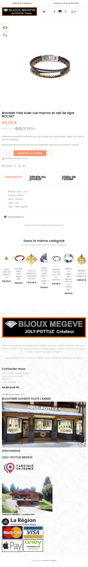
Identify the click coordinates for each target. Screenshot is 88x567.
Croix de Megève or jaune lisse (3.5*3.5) (31, 274)
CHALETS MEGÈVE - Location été (18, 514)
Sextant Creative (49, 560)
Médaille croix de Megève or (81, 273)
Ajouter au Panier (30, 153)
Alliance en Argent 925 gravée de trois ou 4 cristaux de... (68, 279)
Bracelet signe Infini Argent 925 (18, 273)
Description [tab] (14, 177)
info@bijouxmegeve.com (13, 394)
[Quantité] (7, 153)
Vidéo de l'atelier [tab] (69, 178)
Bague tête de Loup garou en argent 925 (44, 276)
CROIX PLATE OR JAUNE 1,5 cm (6, 273)
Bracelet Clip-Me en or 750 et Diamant (56, 274)
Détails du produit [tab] (38, 178)
